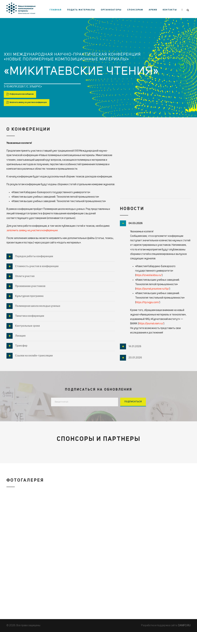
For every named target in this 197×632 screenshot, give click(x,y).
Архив (153, 10)
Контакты (170, 10)
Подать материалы (81, 10)
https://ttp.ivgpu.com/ (147, 302)
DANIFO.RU (184, 625)
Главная (56, 10)
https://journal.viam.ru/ (151, 323)
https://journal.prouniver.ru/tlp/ (152, 289)
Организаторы (111, 10)
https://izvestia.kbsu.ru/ (149, 275)
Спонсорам (135, 10)
